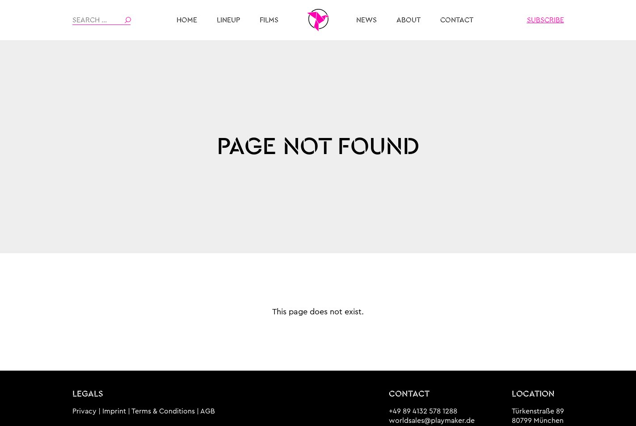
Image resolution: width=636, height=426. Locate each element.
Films (269, 20)
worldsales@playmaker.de (432, 420)
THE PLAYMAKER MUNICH (318, 20)
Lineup (228, 20)
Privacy (84, 411)
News (366, 20)
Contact (456, 20)
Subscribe (545, 20)
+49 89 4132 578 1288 (423, 411)
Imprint (114, 411)
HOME (187, 20)
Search (127, 20)
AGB (207, 411)
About (408, 20)
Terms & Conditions (163, 411)
